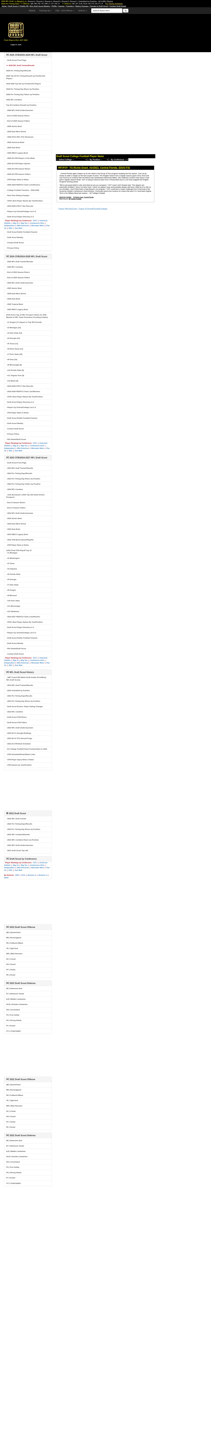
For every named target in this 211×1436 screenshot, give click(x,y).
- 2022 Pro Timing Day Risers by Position (23, 829)
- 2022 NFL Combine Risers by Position (22, 840)
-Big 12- (16, 223)
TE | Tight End (12, 948)
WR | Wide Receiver (14, 954)
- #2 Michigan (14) (13, 328)
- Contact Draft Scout (15, 243)
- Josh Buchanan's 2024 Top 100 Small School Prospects (25, 496)
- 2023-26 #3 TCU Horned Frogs (19, 738)
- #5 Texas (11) (12, 344)
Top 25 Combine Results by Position (21, 105)
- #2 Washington (13, 558)
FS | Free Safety (12, 1015)
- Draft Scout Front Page (16, 60)
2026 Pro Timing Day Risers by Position (22, 89)
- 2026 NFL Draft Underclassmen (19, 110)
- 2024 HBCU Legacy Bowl (17, 534)
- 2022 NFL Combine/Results (18, 834)
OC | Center (11, 959)
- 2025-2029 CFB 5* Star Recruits (19, 206)
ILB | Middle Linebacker (16, 999)
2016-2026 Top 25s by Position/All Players (23, 84)
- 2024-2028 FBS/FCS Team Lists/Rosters (23, 391)
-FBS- (17, 875)
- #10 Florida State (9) (15, 370)
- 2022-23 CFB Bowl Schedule (18, 744)
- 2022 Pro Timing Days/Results (19, 824)
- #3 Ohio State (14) (14, 333)
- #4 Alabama (11, 569)
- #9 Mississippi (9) (14, 365)
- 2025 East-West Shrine (16, 294)
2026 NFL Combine (14, 100)
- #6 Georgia (11, 579)
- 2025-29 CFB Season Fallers (18, 174)
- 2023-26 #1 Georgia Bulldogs (18, 733)
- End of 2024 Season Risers (18, 272)
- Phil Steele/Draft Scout (16, 439)
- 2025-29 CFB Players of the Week (20, 158)
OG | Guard (10, 964)
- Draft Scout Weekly (14, 237)
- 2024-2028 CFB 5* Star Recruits (19, 386)
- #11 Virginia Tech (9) (15, 375)
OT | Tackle (10, 970)
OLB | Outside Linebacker (17, 1004)
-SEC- (10, 228)
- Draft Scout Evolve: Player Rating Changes (24, 706)
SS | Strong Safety (13, 1020)
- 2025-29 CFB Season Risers (18, 169)
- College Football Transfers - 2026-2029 (22, 190)
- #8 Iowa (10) (11, 359)
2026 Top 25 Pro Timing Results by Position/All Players (25, 77)
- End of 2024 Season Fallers (18, 278)
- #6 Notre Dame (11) (14, 349)
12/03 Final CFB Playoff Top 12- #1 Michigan (18, 551)
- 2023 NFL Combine (14, 712)
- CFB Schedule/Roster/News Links (20, 754)
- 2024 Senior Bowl (14, 518)
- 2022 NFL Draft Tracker (16, 819)
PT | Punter (10, 1026)
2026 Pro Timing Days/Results (18, 71)
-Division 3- (42, 875)
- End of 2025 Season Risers (18, 116)
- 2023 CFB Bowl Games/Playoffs (20, 540)
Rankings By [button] (45, 11)
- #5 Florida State (13, 574)
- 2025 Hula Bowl (13, 299)
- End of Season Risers (15, 503)
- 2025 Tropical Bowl (14, 304)
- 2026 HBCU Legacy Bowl (17, 153)
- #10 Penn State (13, 601)
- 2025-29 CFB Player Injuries (18, 164)
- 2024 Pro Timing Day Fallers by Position (23, 484)
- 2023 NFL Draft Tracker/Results (19, 685)
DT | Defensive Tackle (15, 994)
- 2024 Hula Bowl (13, 529)
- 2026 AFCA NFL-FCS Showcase (19, 137)
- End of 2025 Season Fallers (18, 121)
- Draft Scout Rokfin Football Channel (21, 232)
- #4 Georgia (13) (13, 338)
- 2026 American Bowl (15, 142)
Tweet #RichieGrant (67, 209)
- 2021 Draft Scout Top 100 (17, 850)
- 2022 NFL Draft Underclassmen (19, 845)
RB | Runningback (13, 938)
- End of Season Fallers (16, 508)
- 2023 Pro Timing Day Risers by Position (23, 701)
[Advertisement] (121, 31)
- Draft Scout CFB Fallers (16, 722)
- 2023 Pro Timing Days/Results (19, 696)
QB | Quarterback (13, 932)
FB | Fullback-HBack (14, 943)
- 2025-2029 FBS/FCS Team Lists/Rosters (23, 185)
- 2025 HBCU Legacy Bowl (17, 309)
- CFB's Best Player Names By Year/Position (24, 201)
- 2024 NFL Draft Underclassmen (19, 513)
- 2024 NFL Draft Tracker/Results (19, 468)
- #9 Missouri (11, 595)
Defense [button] (82, 11)
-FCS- (23, 875)
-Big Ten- (24, 223)
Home (32, 10)
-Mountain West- (37, 226)
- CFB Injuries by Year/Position (19, 765)
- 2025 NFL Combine (14, 267)
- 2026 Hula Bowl (13, 148)
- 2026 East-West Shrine (16, 132)
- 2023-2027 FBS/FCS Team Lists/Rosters (23, 617)
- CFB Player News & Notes (17, 180)
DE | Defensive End (14, 988)
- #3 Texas (10, 563)
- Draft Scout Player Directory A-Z (20, 217)
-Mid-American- (23, 226)
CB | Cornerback (13, 1010)
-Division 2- (31, 875)
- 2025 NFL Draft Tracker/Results (19, 262)
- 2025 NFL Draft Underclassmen (19, 283)
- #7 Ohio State (12, 585)
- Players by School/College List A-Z (21, 211)
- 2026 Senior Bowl (14, 126)
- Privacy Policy (12, 248)
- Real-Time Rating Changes (17, 195)
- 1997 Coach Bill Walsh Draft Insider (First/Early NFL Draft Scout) (26, 678)
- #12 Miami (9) (12, 381)
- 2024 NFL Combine (14, 489)
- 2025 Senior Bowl (14, 288)
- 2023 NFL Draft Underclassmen (19, 728)
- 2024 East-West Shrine (16, 524)
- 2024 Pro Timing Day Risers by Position (23, 479)
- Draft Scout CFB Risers (16, 717)
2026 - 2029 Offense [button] (64, 11)
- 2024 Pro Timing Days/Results (19, 473)
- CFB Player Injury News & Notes (20, 760)
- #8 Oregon (11, 590)
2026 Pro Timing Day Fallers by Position (22, 94)
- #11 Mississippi (13, 606)
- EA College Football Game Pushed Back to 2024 (26, 749)
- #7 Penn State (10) (14, 354)
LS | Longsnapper (13, 1031)
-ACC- (34, 221)
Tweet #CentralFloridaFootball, (93, 209)
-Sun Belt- (18, 228)
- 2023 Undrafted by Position (18, 690)
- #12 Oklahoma (12, 611)
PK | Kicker (10, 975)
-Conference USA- (36, 223)
